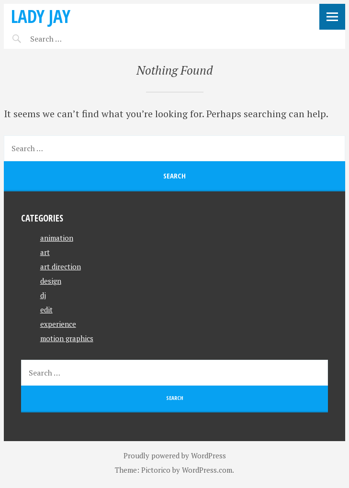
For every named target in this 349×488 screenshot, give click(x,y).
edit (46, 309)
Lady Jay (40, 16)
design (50, 281)
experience (58, 324)
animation (56, 238)
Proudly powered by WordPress (175, 455)
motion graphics (66, 338)
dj (43, 295)
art (45, 252)
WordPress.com (207, 470)
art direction (60, 266)
